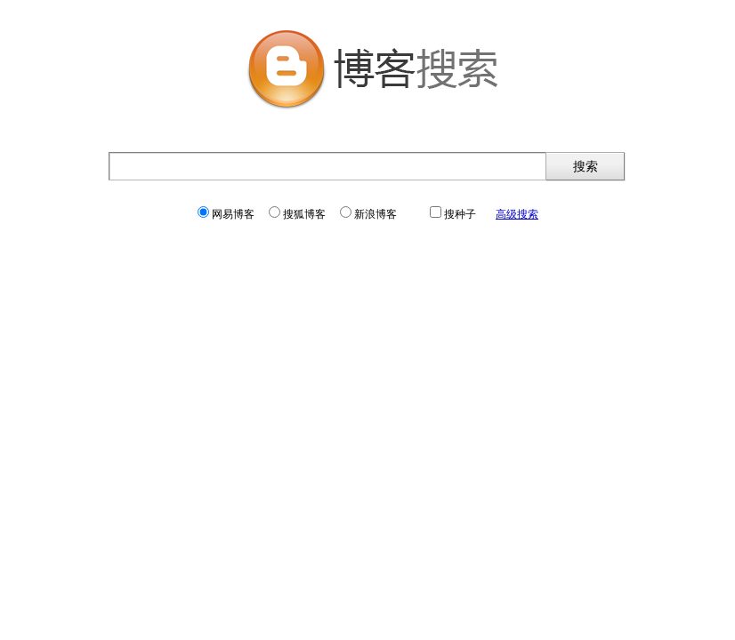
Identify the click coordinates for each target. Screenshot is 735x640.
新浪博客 (368, 214)
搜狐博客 (297, 214)
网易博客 (226, 214)
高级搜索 (517, 214)
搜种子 (453, 214)
